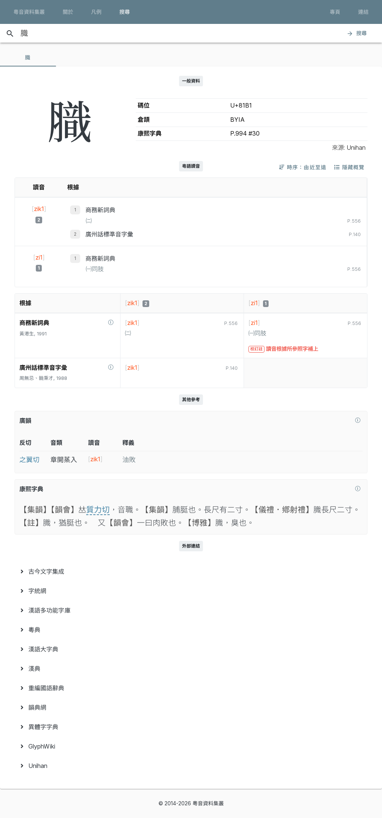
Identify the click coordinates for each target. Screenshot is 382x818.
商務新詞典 (100, 210)
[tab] (28, 57)
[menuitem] (191, 571)
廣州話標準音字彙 (109, 234)
